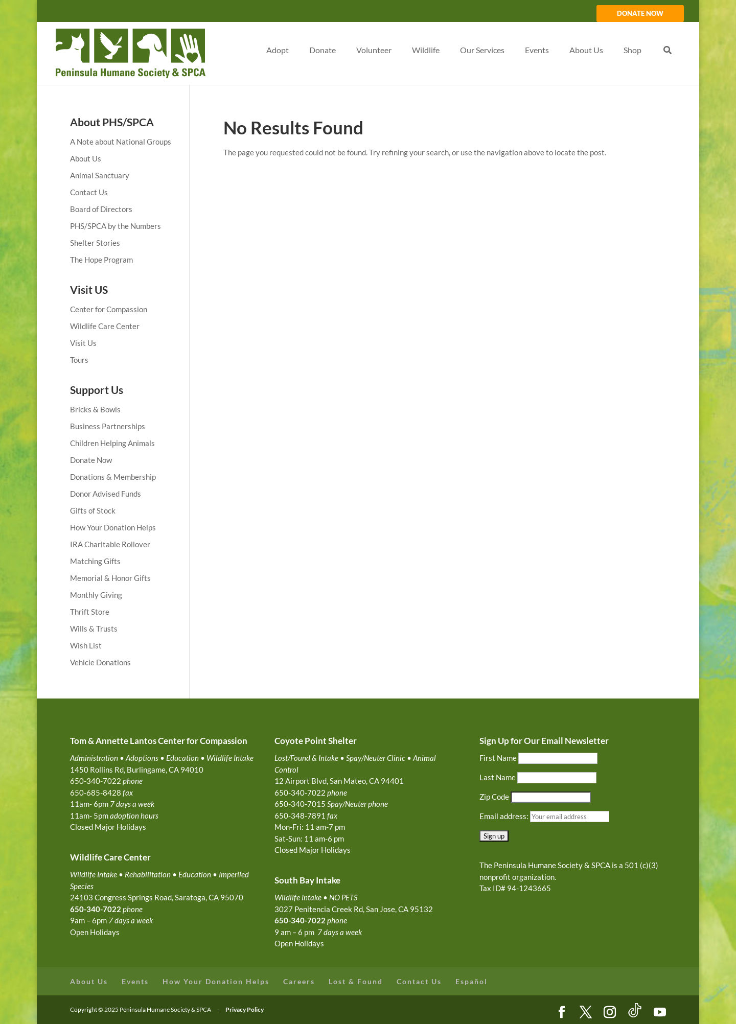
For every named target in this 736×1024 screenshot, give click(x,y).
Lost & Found (356, 981)
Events (135, 981)
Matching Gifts (95, 561)
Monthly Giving (96, 594)
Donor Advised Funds (105, 493)
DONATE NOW (640, 13)
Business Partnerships (107, 426)
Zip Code (494, 796)
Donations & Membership (113, 476)
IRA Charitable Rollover (110, 544)
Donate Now (91, 459)
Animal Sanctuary (99, 175)
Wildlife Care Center (105, 326)
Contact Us (89, 192)
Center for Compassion (108, 309)
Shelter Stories (95, 242)
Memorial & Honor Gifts (110, 578)
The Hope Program (101, 259)
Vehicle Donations (100, 662)
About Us (85, 158)
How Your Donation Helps (113, 527)
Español (471, 981)
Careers (299, 981)
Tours (79, 359)
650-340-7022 (300, 920)
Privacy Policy (244, 1009)
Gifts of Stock (93, 510)
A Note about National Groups (120, 141)
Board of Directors (101, 209)
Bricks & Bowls (95, 409)
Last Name (497, 777)
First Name (498, 757)
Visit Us (83, 342)
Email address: (504, 816)
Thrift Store (89, 611)
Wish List (86, 645)
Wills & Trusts (94, 628)
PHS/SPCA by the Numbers (115, 225)
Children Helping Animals (112, 443)
